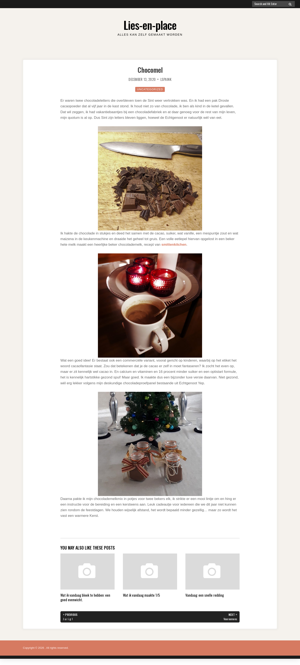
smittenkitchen (173, 245)
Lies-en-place (150, 25)
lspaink (166, 79)
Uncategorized (150, 89)
